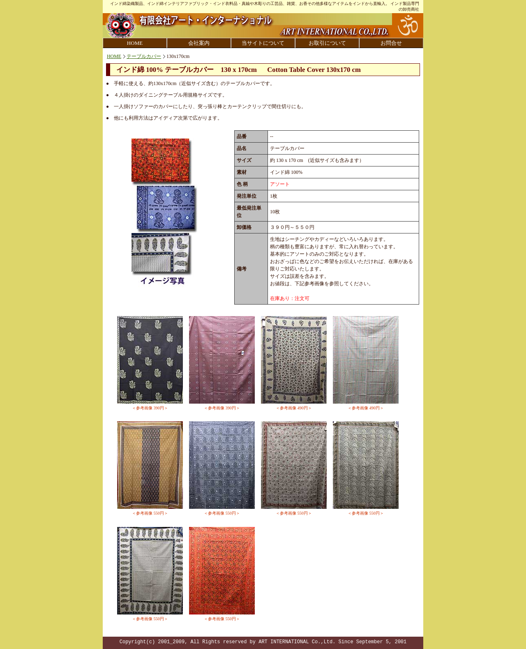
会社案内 (199, 43)
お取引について (327, 43)
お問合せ (391, 43)
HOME (135, 43)
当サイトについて (263, 43)
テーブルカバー (144, 56)
